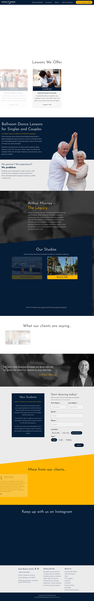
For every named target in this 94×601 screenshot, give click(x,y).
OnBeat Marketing (54, 597)
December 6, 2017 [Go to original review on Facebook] (8, 478)
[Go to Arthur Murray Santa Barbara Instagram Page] (38, 569)
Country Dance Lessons (51, 585)
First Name (55, 403)
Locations (48, 2)
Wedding (68, 440)
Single (54, 440)
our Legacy (42, 307)
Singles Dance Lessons (51, 571)
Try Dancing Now (14, 40)
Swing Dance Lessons (51, 581)
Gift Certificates (67, 2)
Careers (67, 581)
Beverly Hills (55, 433)
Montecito (28, 582)
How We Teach (70, 574)
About (57, 2)
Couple (61, 440)
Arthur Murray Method (58, 307)
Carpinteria (35, 580)
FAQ (66, 576)
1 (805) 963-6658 (24, 572)
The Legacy (69, 578)
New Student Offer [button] (84, 2)
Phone (53, 420)
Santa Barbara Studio (26, 569)
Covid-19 (68, 583)
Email (53, 412)
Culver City (66, 433)
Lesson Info (13, 104)
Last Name (72, 403)
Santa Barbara (26, 277)
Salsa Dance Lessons (50, 578)
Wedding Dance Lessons (52, 576)
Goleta (20, 582)
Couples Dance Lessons (51, 574)
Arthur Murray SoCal (72, 590)
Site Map (68, 587)
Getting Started (37, 2)
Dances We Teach (71, 571)
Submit (79, 445)
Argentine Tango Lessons (52, 583)
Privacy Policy (69, 585)
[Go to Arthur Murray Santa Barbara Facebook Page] (35, 569)
